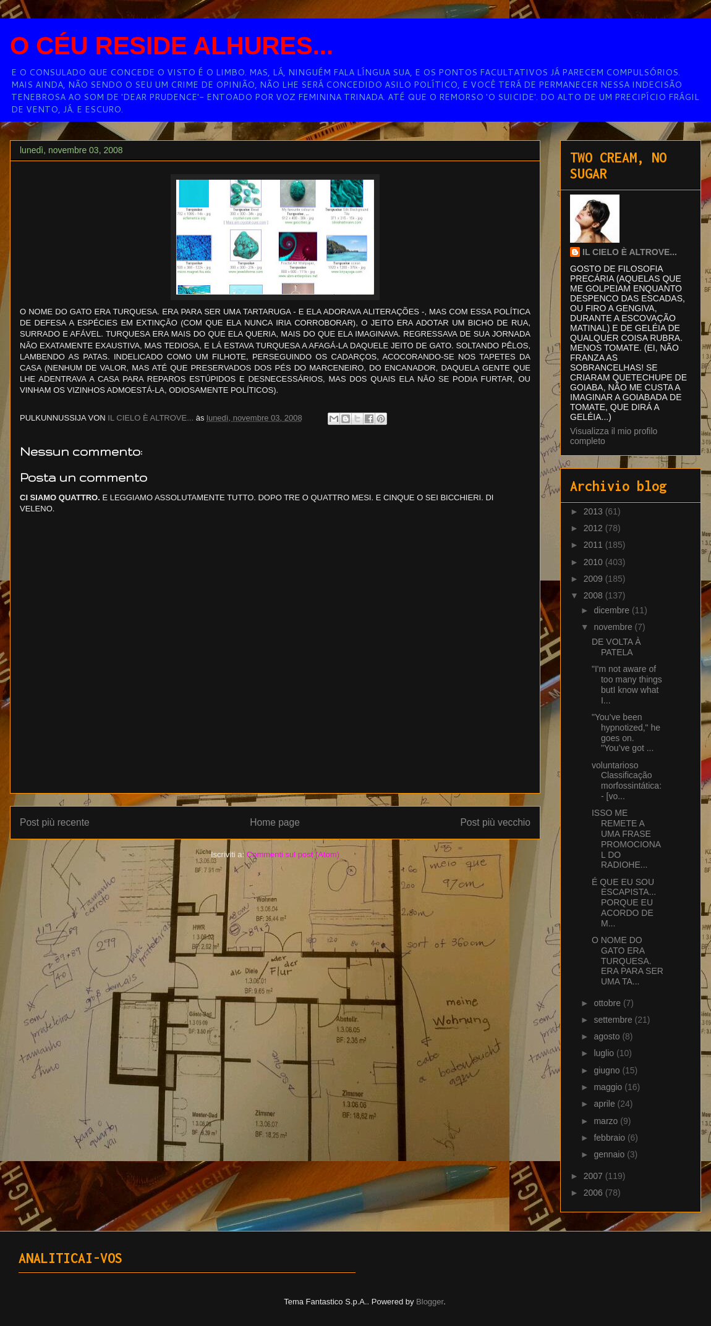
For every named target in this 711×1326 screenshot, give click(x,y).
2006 (594, 1193)
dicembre (612, 610)
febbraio (610, 1138)
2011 (594, 545)
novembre (614, 627)
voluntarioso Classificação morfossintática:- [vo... (627, 780)
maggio (609, 1087)
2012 (594, 528)
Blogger (429, 1301)
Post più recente (55, 822)
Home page (275, 822)
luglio (605, 1053)
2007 (594, 1176)
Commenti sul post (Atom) (293, 854)
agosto (608, 1036)
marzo (607, 1121)
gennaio (610, 1154)
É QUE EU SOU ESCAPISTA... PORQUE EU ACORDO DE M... (624, 902)
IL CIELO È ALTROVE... (629, 252)
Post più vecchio (495, 822)
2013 (594, 511)
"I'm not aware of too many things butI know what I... (627, 684)
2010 (594, 562)
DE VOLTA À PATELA (616, 647)
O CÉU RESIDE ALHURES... (171, 45)
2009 (594, 579)
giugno (608, 1070)
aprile (605, 1104)
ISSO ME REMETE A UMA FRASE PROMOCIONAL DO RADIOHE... (626, 839)
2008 (594, 595)
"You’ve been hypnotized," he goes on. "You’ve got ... (626, 732)
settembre (614, 1020)
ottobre (608, 1003)
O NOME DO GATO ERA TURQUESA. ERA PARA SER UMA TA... (627, 960)
